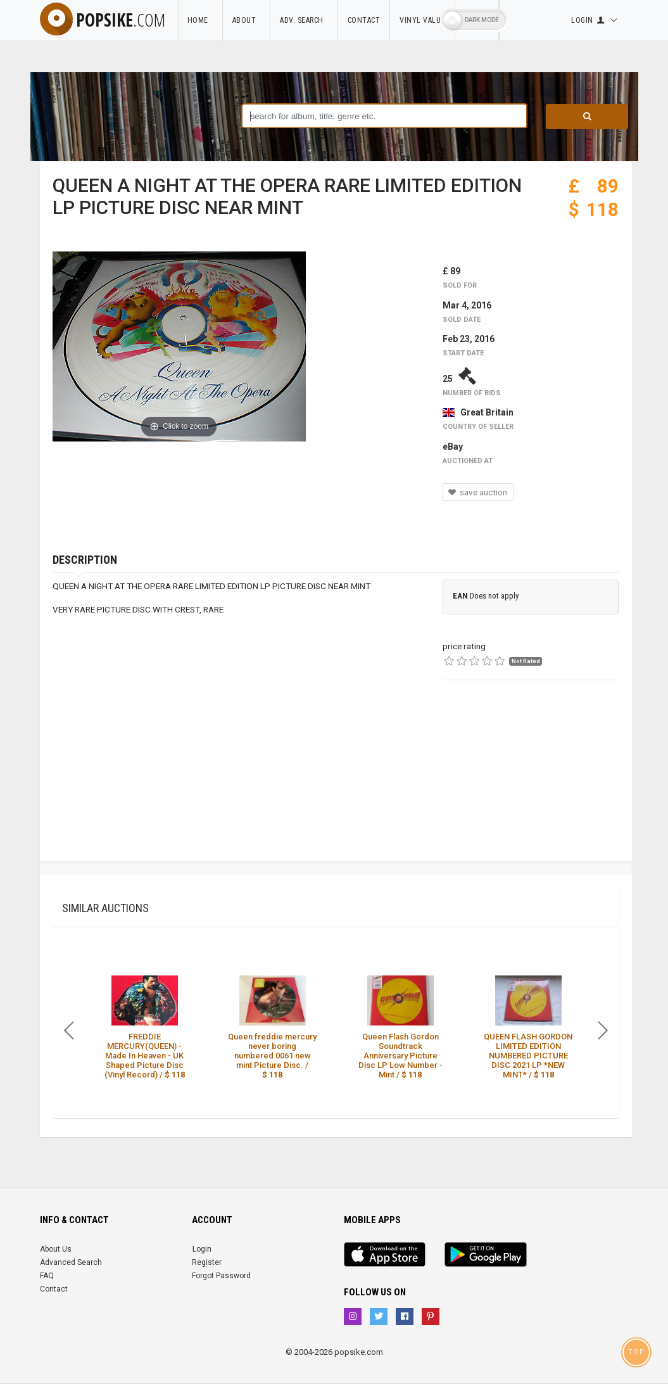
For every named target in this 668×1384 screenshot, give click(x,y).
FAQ (47, 1275)
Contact (364, 20)
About (246, 20)
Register (207, 1262)
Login (201, 1249)
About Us (56, 1249)
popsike (102, 20)
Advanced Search (71, 1262)
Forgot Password (221, 1275)
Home (200, 20)
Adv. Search (304, 20)
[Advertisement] (531, 782)
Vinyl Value (422, 20)
